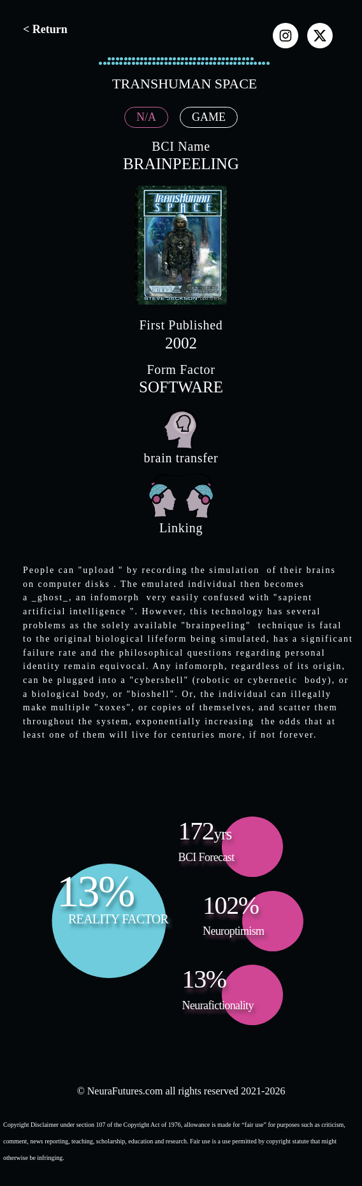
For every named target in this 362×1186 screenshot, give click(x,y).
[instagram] (285, 35)
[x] (320, 35)
